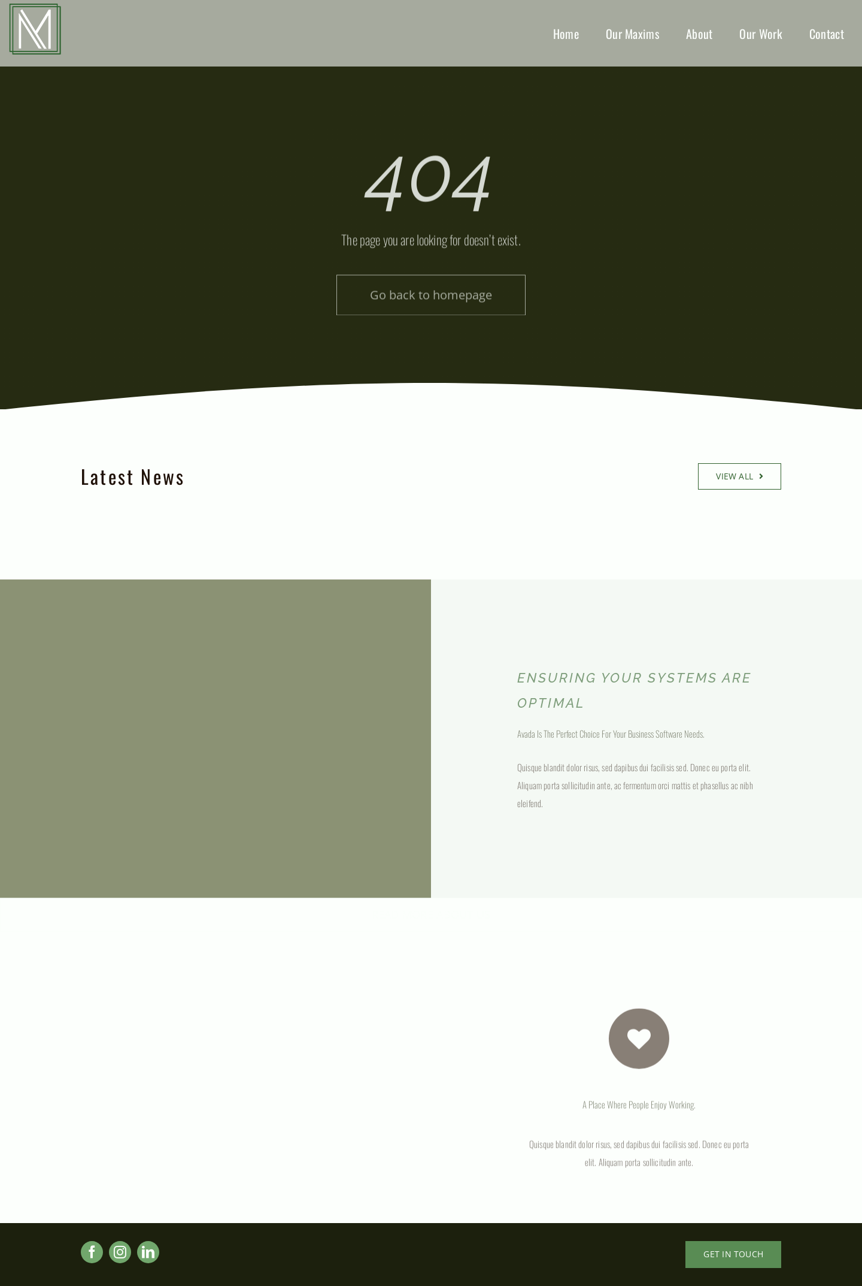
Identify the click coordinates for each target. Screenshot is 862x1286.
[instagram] (120, 1252)
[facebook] (92, 1252)
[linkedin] (148, 1252)
